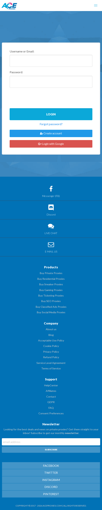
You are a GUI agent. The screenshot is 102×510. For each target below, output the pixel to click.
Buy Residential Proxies (51, 278)
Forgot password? (51, 124)
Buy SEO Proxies (51, 301)
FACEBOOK (51, 465)
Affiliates (51, 390)
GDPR (51, 402)
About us (51, 329)
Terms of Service (51, 368)
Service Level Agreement (51, 362)
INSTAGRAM (51, 479)
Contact (51, 396)
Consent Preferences (51, 413)
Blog (51, 334)
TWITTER (51, 472)
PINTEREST (51, 494)
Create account (51, 133)
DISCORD (51, 486)
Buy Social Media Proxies (51, 312)
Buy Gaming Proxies (51, 290)
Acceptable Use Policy (51, 340)
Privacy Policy (51, 351)
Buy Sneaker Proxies (51, 284)
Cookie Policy (51, 345)
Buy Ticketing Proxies (51, 295)
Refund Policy (51, 357)
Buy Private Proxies (51, 273)
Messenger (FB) (51, 191)
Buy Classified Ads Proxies (51, 306)
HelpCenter (51, 385)
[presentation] (38, 98)
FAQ (51, 407)
